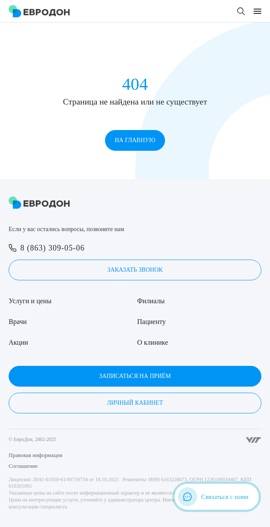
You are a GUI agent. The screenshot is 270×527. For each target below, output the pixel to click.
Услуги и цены (30, 301)
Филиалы (151, 301)
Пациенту (151, 321)
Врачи (18, 321)
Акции (18, 342)
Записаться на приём (135, 376)
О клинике (152, 342)
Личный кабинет (135, 403)
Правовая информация (35, 455)
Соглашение (23, 466)
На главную (134, 140)
